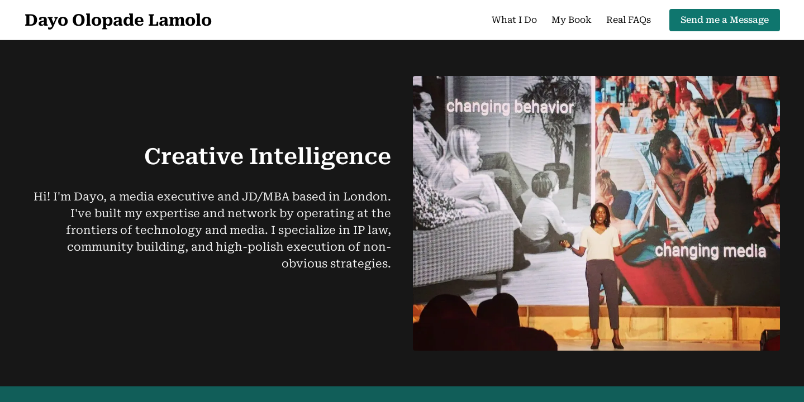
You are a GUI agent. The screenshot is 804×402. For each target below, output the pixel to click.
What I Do (514, 20)
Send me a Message (725, 20)
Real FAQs (628, 20)
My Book (571, 20)
